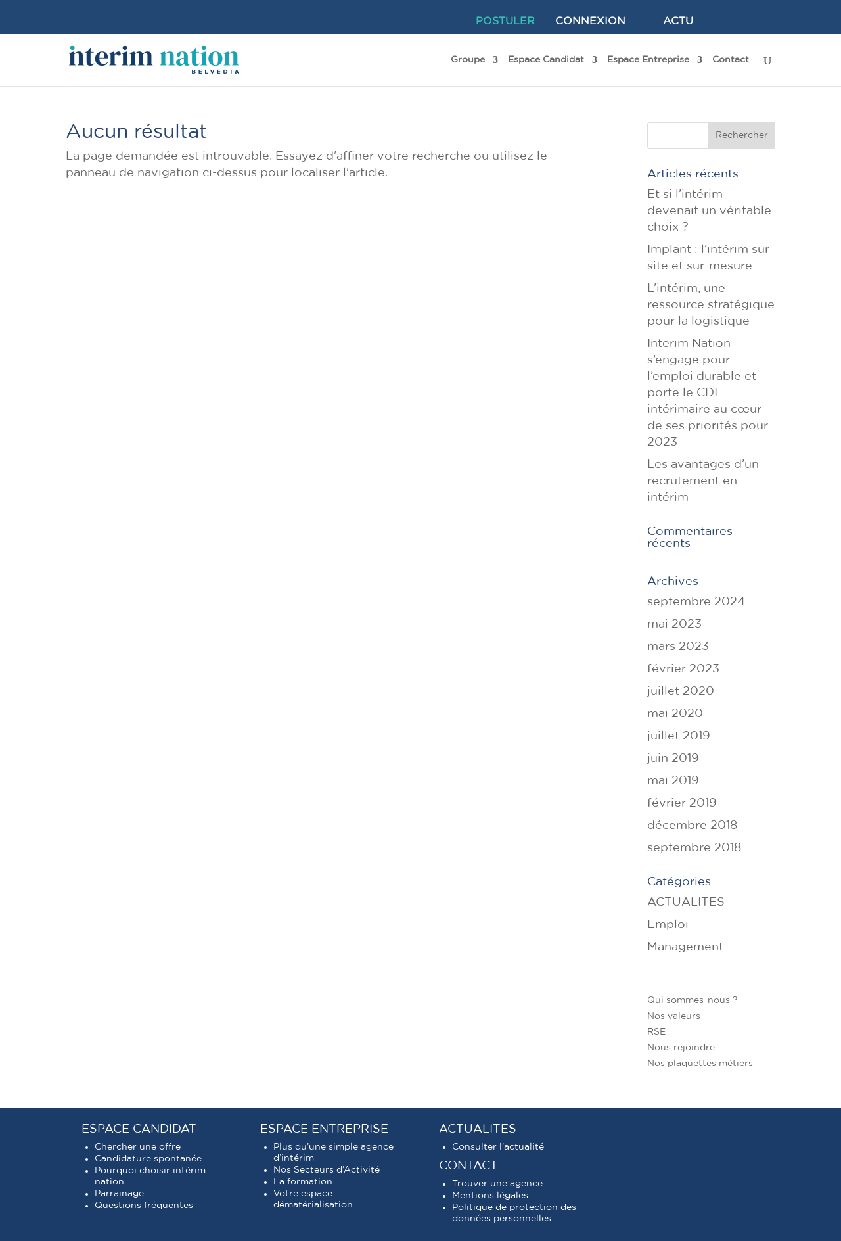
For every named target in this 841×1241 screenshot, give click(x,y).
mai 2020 (675, 714)
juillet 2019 (678, 736)
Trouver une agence (497, 1183)
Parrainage (119, 1193)
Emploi (668, 925)
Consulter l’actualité (498, 1147)
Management (685, 947)
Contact (730, 59)
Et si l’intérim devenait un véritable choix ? (709, 211)
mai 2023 (674, 624)
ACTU (678, 21)
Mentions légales (490, 1195)
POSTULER (505, 21)
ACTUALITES (686, 902)
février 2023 (683, 669)
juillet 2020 (680, 691)
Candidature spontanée (148, 1158)
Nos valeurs (673, 1016)
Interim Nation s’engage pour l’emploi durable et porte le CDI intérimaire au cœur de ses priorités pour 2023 (707, 393)
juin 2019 (673, 758)
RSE (656, 1032)
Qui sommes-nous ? (692, 1000)
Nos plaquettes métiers (700, 1063)
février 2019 (682, 803)
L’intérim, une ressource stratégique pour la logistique (711, 305)
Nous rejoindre (681, 1047)
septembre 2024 (696, 602)
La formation (302, 1181)
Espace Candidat (546, 59)
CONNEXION (590, 21)
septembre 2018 (694, 848)
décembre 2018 (692, 825)
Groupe (468, 59)
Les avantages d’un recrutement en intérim (703, 481)
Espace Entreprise (648, 59)
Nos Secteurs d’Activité (326, 1170)
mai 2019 (673, 781)
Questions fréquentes (144, 1205)
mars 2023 (678, 647)
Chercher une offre (138, 1147)
